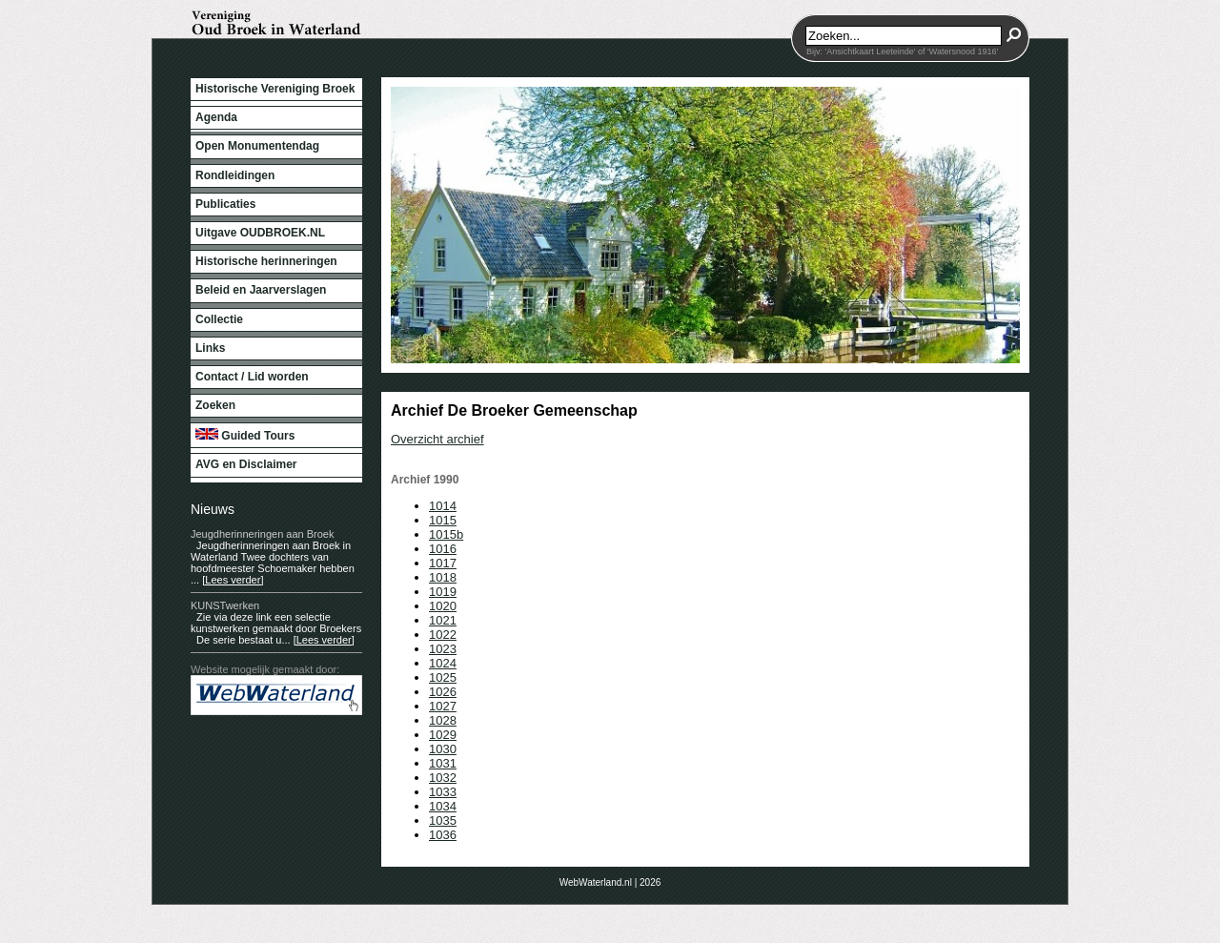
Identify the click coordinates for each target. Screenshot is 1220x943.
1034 (443, 806)
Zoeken (215, 405)
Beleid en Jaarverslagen (260, 290)
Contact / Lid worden (252, 376)
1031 (443, 763)
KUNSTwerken (225, 605)
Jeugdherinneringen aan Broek (262, 534)
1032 (443, 777)
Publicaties (225, 204)
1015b (446, 534)
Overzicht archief (437, 439)
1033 (443, 792)
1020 (443, 606)
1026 (443, 692)
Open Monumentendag (257, 146)
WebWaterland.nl (595, 882)
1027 (443, 706)
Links (210, 348)
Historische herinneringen (266, 261)
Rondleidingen (234, 175)
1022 (443, 634)
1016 (443, 549)
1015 (443, 520)
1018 (443, 577)
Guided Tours (245, 435)
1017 (443, 563)
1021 (443, 620)
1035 (443, 820)
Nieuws (212, 509)
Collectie (219, 319)
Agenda (216, 117)
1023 (443, 649)
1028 (443, 720)
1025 (443, 677)
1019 (443, 591)
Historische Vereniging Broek (275, 88)
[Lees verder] (232, 579)
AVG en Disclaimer (246, 464)
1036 (443, 835)
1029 (443, 735)
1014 (443, 506)
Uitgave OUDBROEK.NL (260, 232)
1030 (443, 749)
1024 (443, 663)
